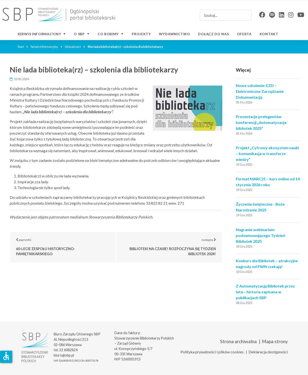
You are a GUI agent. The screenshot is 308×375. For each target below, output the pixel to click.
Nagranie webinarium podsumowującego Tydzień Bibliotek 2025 (260, 235)
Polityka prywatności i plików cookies (212, 351)
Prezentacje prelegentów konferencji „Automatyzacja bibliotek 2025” (261, 122)
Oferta (244, 34)
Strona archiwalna (238, 341)
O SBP (79, 34)
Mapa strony (275, 341)
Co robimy (108, 34)
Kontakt (269, 34)
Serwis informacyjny (39, 34)
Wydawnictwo (174, 34)
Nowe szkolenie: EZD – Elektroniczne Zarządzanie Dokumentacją (260, 91)
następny (175, 247)
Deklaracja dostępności (268, 351)
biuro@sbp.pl (64, 355)
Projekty (141, 34)
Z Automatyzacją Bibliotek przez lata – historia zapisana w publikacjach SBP (265, 292)
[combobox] (225, 15)
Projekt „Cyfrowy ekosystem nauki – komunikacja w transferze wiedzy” (267, 153)
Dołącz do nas (213, 34)
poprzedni (66, 247)
